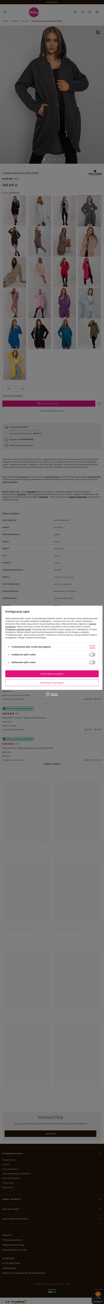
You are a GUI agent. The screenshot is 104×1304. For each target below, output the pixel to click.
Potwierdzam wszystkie (52, 673)
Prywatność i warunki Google (18, 629)
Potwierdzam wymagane (52, 682)
